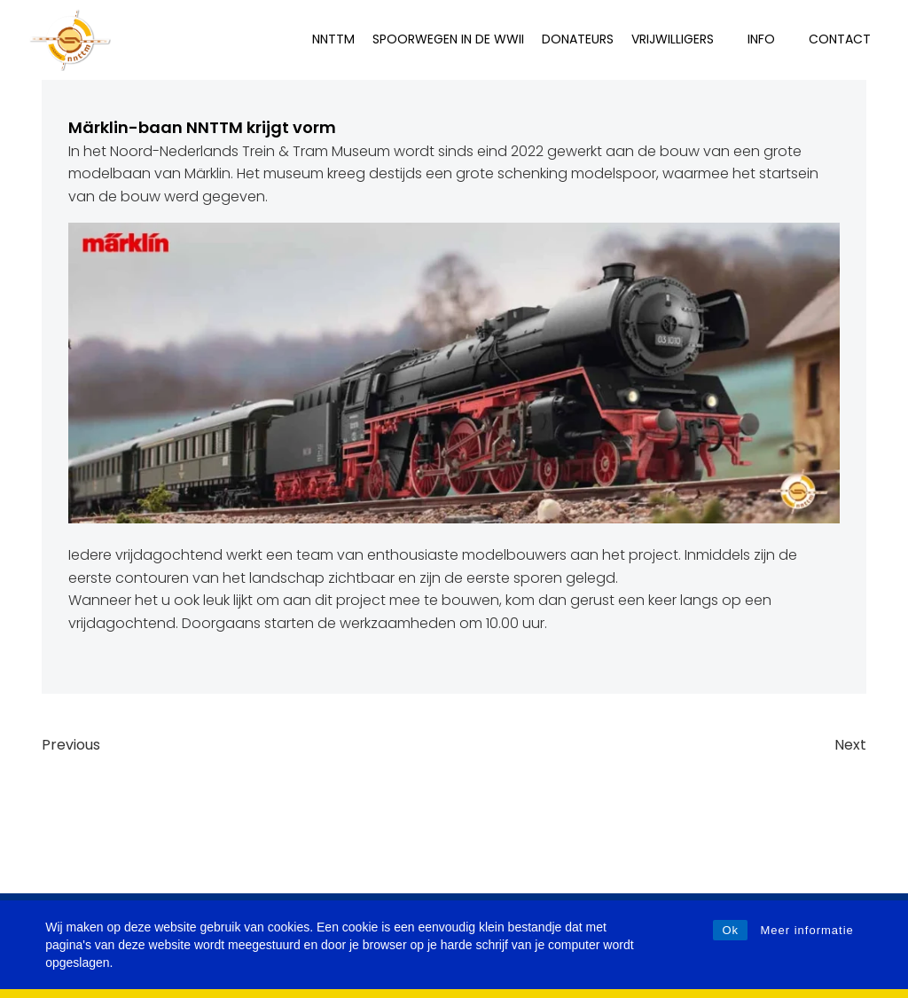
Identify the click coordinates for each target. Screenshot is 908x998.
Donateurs (578, 39)
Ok (730, 930)
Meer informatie (806, 930)
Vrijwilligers (680, 39)
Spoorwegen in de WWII (448, 39)
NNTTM (333, 39)
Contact (840, 39)
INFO (769, 39)
